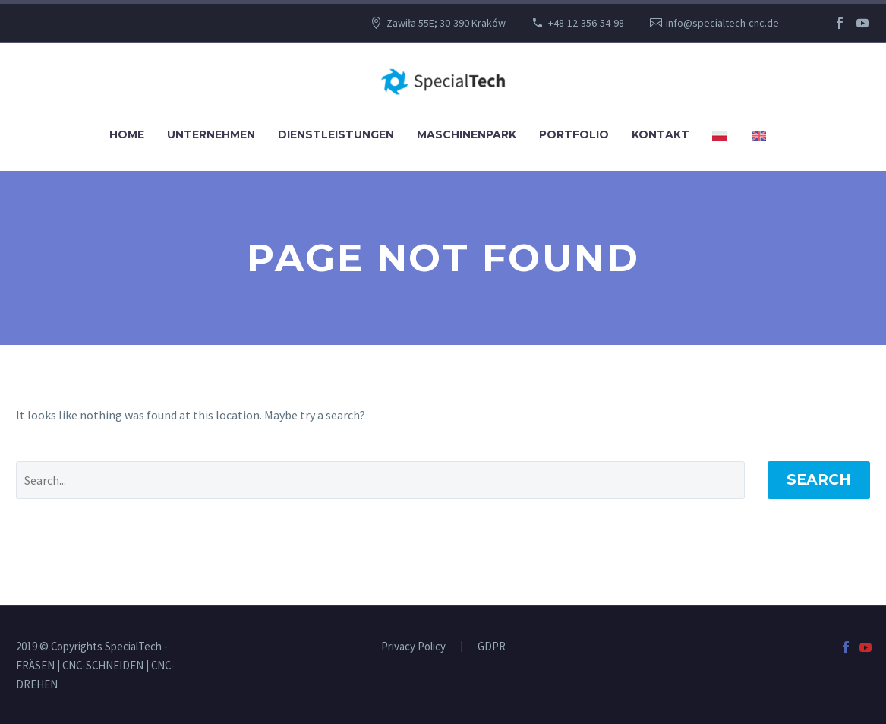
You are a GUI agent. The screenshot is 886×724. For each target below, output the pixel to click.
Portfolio (574, 134)
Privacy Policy (413, 647)
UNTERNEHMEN (211, 134)
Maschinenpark (466, 134)
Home (126, 134)
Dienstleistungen (336, 134)
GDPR (492, 647)
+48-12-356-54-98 (586, 23)
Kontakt (660, 134)
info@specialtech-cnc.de (722, 23)
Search (819, 479)
